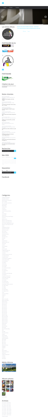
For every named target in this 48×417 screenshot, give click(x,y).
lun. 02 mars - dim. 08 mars (6, 413)
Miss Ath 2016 (4, 311)
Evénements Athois (5, 234)
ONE (3, 330)
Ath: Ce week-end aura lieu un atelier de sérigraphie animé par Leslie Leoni (29, 28)
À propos (17, 7)
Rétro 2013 (4, 343)
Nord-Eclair (4, 327)
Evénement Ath (4, 232)
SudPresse (4, 353)
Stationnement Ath (5, 351)
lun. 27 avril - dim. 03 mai (6, 402)
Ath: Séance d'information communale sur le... (8, 133)
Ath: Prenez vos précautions (7, 108)
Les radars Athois (5, 285)
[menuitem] (5, 7)
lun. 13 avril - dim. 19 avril (6, 405)
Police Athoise (4, 335)
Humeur (3, 244)
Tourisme (3, 357)
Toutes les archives (5, 416)
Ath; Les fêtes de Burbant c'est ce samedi (8, 124)
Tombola (3, 355)
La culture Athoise (5, 251)
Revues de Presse (5, 345)
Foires (3, 239)
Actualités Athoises (5, 198)
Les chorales (4, 266)
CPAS (3, 212)
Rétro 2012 (4, 342)
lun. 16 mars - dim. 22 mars (6, 410)
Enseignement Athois (5, 227)
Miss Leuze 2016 (5, 316)
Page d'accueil (36, 26)
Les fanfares (4, 274)
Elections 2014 (4, 219)
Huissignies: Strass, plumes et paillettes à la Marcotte (25, 26)
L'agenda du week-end (6, 250)
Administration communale (6, 200)
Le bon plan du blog (5, 259)
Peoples (3, 334)
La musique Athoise (5, 255)
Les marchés (4, 280)
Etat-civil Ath (4, 231)
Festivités (3, 238)
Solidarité (3, 347)
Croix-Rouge (4, 213)
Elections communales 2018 (7, 221)
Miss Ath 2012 (4, 305)
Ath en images (4, 201)
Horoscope (4, 243)
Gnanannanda (4, 87)
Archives (10, 7)
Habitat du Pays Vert (5, 242)
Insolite (3, 247)
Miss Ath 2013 (4, 307)
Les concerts (4, 269)
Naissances (4, 324)
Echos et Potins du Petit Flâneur (7, 216)
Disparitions (4, 215)
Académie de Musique (6, 197)
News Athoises (4, 326)
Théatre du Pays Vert (5, 354)
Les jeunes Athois (5, 278)
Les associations (5, 261)
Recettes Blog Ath (5, 338)
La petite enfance (5, 257)
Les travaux (4, 288)
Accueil (5, 7)
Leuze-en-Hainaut (5, 293)
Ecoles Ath (4, 217)
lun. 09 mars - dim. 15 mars (6, 412)
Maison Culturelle (5, 299)
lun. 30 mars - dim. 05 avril (6, 408)
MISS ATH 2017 (4, 303)
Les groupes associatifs (6, 277)
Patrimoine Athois (5, 332)
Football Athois (4, 240)
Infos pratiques (4, 246)
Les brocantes (4, 265)
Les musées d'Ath (5, 281)
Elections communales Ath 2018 (7, 224)
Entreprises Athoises (5, 228)
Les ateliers (4, 262)
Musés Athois (4, 323)
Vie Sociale (4, 358)
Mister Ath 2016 (5, 322)
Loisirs (3, 296)
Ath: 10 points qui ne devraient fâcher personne (8, 127)
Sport (3, 349)
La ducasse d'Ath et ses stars (7, 254)
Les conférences (5, 270)
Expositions (4, 235)
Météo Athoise (4, 301)
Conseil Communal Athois (6, 211)
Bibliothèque (4, 205)
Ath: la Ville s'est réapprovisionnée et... (8, 143)
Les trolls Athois (5, 289)
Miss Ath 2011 (4, 304)
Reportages (4, 339)
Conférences (4, 209)
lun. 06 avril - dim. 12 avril (6, 406)
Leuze (3, 292)
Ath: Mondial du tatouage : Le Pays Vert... (8, 103)
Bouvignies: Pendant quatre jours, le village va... (8, 98)
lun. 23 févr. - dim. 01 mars (6, 414)
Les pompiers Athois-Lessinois (7, 284)
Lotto (3, 297)
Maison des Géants (5, 300)
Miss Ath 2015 (4, 309)
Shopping (3, 346)
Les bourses (4, 263)
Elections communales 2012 (7, 220)
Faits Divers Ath (4, 236)
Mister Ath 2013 (5, 319)
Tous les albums (4, 396)
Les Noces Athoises (5, 282)
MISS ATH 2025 (4, 315)
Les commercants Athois (6, 267)
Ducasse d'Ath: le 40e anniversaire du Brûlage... (8, 113)
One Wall (3, 331)
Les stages (4, 286)
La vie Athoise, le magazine (6, 258)
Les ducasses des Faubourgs (7, 273)
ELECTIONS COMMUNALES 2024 (7, 223)
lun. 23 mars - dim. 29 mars (6, 409)
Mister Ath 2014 (5, 320)
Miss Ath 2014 (4, 308)
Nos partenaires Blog (6, 328)
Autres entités (4, 204)
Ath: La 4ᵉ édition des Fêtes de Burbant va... (9, 118)
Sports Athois (4, 350)
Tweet (28, 31)
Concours (3, 208)
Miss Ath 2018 (4, 312)
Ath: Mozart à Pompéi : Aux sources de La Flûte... (8, 138)
